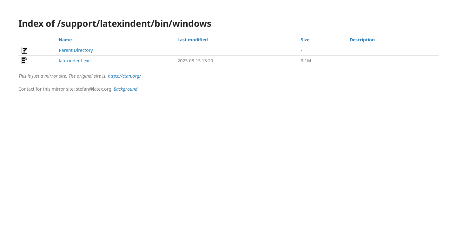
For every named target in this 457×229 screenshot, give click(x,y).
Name (65, 40)
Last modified (192, 40)
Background (125, 89)
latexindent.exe (74, 61)
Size (305, 40)
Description (362, 40)
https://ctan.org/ (124, 76)
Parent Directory (76, 50)
